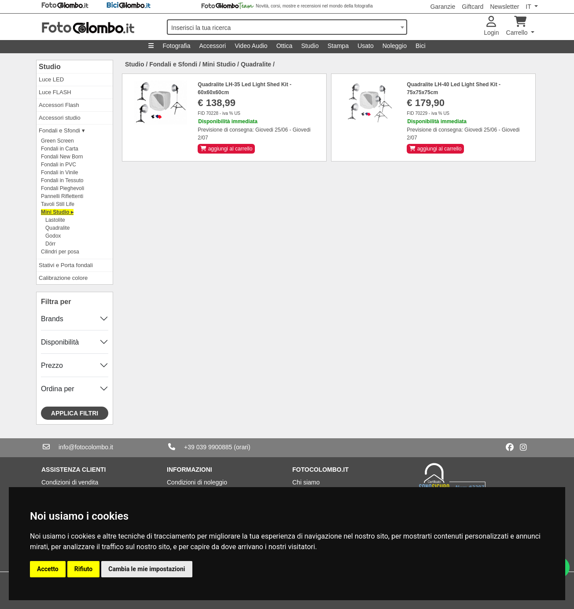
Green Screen (57, 141)
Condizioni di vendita (69, 482)
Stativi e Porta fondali (66, 265)
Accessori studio (60, 117)
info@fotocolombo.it (86, 447)
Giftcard (472, 6)
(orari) (242, 447)
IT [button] (529, 6)
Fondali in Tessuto (62, 180)
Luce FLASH (55, 92)
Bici (421, 45)
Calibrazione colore (63, 278)
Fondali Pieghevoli (62, 188)
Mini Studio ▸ (57, 212)
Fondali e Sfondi (173, 64)
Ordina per (57, 389)
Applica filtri (74, 413)
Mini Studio (218, 64)
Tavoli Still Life (57, 204)
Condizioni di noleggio (197, 482)
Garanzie (442, 6)
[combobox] (287, 27)
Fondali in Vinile (59, 172)
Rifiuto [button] (83, 568)
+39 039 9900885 (208, 447)
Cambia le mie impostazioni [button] (146, 568)
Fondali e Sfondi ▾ (62, 130)
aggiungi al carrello (226, 149)
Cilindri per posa (60, 252)
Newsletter (504, 6)
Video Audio (251, 45)
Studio (310, 45)
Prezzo (52, 365)
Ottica (284, 45)
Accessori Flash (59, 105)
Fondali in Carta (59, 149)
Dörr (50, 244)
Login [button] (491, 26)
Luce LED (51, 79)
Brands (52, 319)
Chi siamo (306, 482)
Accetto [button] (48, 568)
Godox (53, 236)
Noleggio (395, 45)
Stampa (338, 45)
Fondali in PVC (58, 164)
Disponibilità (60, 342)
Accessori (212, 45)
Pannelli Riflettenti (62, 196)
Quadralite (57, 228)
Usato (365, 45)
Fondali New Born (62, 157)
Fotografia (176, 45)
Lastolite (55, 220)
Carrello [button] (518, 26)
